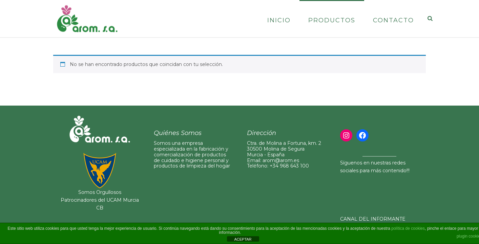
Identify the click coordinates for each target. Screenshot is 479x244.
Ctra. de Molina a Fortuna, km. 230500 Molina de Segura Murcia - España (284, 149)
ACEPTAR (242, 239)
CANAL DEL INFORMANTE (372, 219)
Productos (331, 20)
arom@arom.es (281, 160)
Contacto (393, 20)
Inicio (279, 20)
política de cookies (408, 228)
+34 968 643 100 (289, 166)
